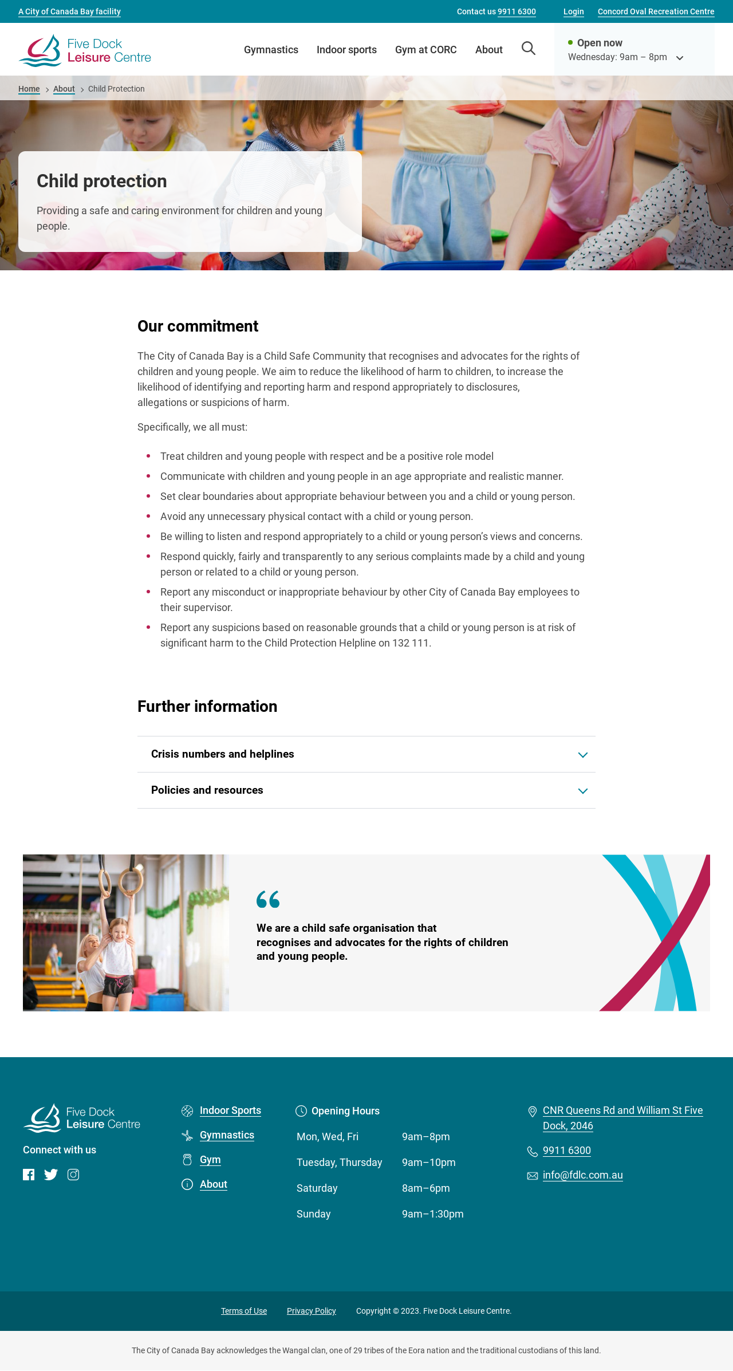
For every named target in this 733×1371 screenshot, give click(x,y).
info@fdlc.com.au (583, 1175)
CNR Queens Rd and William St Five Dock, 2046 (623, 1118)
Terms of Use (244, 1310)
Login (573, 11)
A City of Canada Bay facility (69, 11)
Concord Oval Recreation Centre (656, 11)
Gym (210, 1160)
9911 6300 (567, 1151)
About (489, 50)
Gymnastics (271, 50)
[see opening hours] (679, 57)
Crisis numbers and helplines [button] (222, 754)
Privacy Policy (311, 1310)
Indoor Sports (230, 1111)
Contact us (496, 11)
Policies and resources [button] (207, 790)
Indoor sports (347, 50)
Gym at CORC (426, 50)
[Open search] (528, 49)
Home (29, 88)
